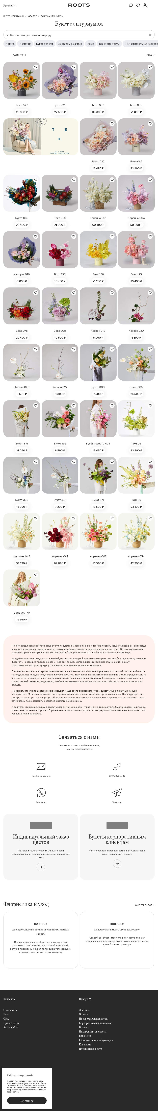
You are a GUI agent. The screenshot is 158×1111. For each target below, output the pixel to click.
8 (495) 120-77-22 (117, 775)
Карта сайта (10, 1027)
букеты (119, 706)
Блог (6, 1014)
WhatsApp (41, 802)
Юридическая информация (96, 1040)
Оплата (83, 1014)
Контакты (9, 999)
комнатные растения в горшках (29, 710)
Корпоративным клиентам (95, 1023)
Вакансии (85, 1035)
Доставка (84, 1010)
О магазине (10, 1010)
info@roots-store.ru (41, 775)
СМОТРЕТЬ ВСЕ (143, 905)
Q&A (6, 1018)
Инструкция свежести (93, 1031)
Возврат (84, 1027)
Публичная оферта (90, 1048)
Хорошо (27, 1101)
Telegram (116, 802)
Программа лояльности (93, 1018)
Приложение (11, 1023)
